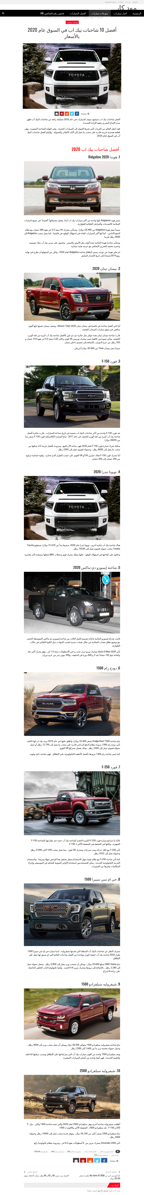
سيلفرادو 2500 (80, 1124)
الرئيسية (137, 13)
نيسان (84, 326)
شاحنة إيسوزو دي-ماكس (54, 638)
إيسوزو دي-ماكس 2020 (74, 1151)
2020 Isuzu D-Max (107, 651)
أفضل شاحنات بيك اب (90, 1151)
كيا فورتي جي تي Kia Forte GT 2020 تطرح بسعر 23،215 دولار (99, 1177)
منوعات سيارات (100, 13)
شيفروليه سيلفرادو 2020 (101, 1155)
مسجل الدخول (102, 1191)
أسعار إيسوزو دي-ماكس (106, 1151)
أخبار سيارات (120, 13)
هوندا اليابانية (100, 242)
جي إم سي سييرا (41, 951)
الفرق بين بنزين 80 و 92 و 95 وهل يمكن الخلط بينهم (46, 1175)
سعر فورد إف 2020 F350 (41, 1151)
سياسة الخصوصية (110, 2)
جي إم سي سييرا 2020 (57, 1151)
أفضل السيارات (78, 13)
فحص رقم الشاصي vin (52, 13)
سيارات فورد (115, 1155)
